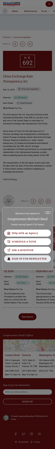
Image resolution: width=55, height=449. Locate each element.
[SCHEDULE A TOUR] (27, 241)
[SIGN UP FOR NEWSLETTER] (27, 258)
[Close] (48, 212)
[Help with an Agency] (27, 233)
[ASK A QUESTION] (27, 250)
